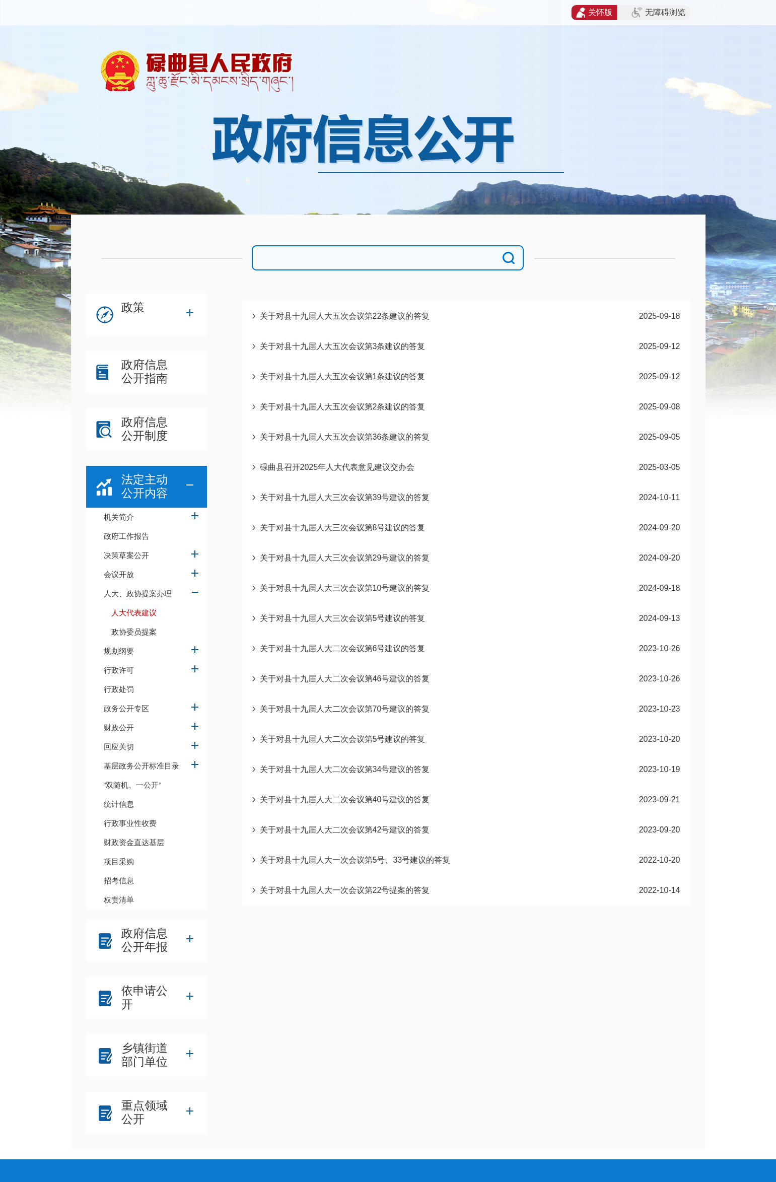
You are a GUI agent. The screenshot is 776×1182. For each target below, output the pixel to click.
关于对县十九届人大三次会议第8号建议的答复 (343, 527)
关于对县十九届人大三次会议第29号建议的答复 (345, 557)
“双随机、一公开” (133, 785)
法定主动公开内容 (144, 486)
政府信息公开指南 (144, 371)
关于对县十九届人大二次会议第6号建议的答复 (343, 648)
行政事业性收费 (130, 823)
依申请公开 (144, 997)
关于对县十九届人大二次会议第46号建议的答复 (345, 678)
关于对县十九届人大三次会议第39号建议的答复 (345, 497)
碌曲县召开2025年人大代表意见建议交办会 (337, 467)
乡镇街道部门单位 (144, 1054)
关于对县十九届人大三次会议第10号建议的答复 (345, 588)
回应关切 (119, 746)
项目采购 (119, 861)
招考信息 (119, 880)
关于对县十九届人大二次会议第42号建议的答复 (345, 829)
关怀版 (594, 13)
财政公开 (119, 727)
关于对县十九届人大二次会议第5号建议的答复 (343, 739)
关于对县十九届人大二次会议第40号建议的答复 (345, 799)
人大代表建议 (134, 612)
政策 (133, 307)
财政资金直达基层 (134, 842)
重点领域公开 (144, 1112)
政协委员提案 (134, 632)
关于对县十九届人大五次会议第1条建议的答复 (343, 376)
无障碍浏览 (658, 13)
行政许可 (119, 670)
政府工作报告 (126, 536)
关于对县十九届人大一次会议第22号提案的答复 (345, 890)
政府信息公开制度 (144, 428)
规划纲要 (119, 651)
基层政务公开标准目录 (141, 765)
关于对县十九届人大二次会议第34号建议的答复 (345, 769)
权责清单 (119, 899)
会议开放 (119, 574)
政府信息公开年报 (144, 940)
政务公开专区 (126, 708)
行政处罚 (119, 689)
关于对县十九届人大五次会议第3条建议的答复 (343, 346)
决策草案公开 (126, 555)
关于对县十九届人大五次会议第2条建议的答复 (343, 406)
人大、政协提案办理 (138, 593)
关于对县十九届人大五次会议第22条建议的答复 (345, 316)
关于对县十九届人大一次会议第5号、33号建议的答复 (355, 860)
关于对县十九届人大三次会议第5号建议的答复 (343, 618)
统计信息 (119, 804)
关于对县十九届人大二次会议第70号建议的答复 (345, 709)
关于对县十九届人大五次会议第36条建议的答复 (345, 437)
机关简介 (119, 517)
